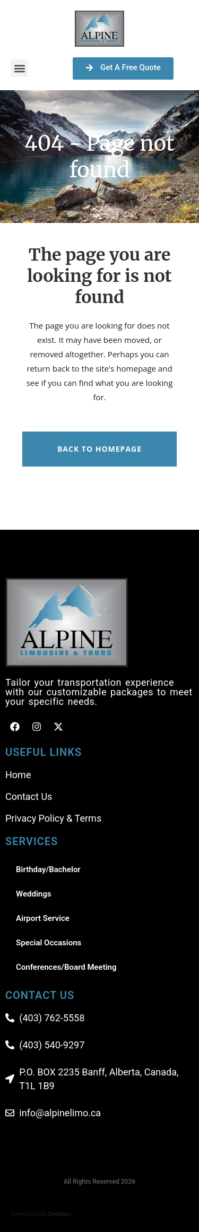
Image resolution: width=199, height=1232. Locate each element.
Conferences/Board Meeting (66, 967)
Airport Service (43, 918)
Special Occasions (48, 942)
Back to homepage (99, 449)
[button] (19, 68)
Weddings (33, 894)
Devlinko (59, 1214)
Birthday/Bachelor (48, 869)
